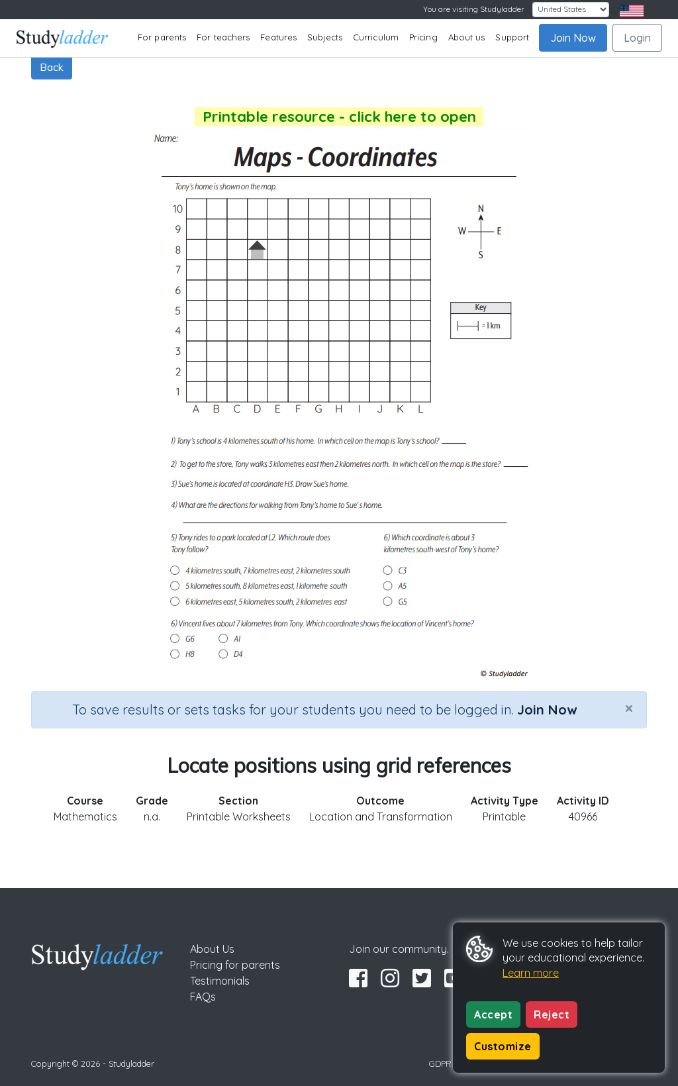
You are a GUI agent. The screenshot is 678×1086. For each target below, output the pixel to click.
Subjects (324, 37)
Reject (551, 1014)
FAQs (203, 996)
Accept (493, 1014)
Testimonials (220, 980)
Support (512, 37)
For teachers (223, 37)
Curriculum (376, 37)
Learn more (531, 972)
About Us (212, 949)
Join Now (573, 37)
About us (466, 37)
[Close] (629, 708)
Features (278, 37)
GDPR (440, 1063)
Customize (503, 1046)
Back (52, 67)
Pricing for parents (235, 964)
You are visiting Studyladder (473, 9)
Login (637, 37)
